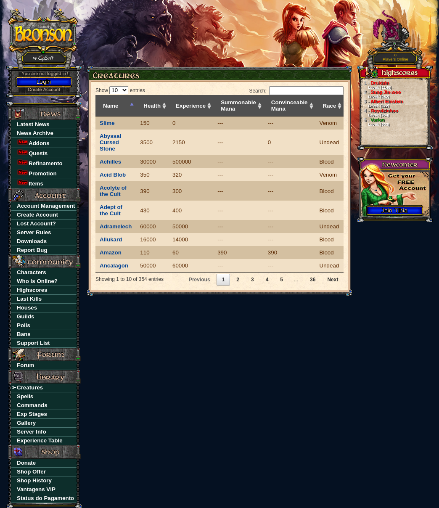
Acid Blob (113, 175)
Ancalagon (114, 265)
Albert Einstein (381, 103)
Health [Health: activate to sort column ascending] (152, 106)
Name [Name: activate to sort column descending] (110, 106)
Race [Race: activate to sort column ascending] (329, 106)
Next (332, 280)
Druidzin (375, 85)
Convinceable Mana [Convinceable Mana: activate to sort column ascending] (289, 105)
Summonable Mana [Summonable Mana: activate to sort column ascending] (238, 105)
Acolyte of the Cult (113, 191)
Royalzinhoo (379, 112)
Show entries (120, 90)
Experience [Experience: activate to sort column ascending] (191, 106)
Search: (296, 91)
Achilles (110, 162)
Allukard (111, 239)
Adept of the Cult (111, 210)
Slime (107, 123)
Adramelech (116, 226)
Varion (374, 122)
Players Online (395, 57)
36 (312, 280)
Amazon (111, 252)
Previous (199, 280)
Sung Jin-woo (380, 94)
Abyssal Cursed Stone (110, 142)
